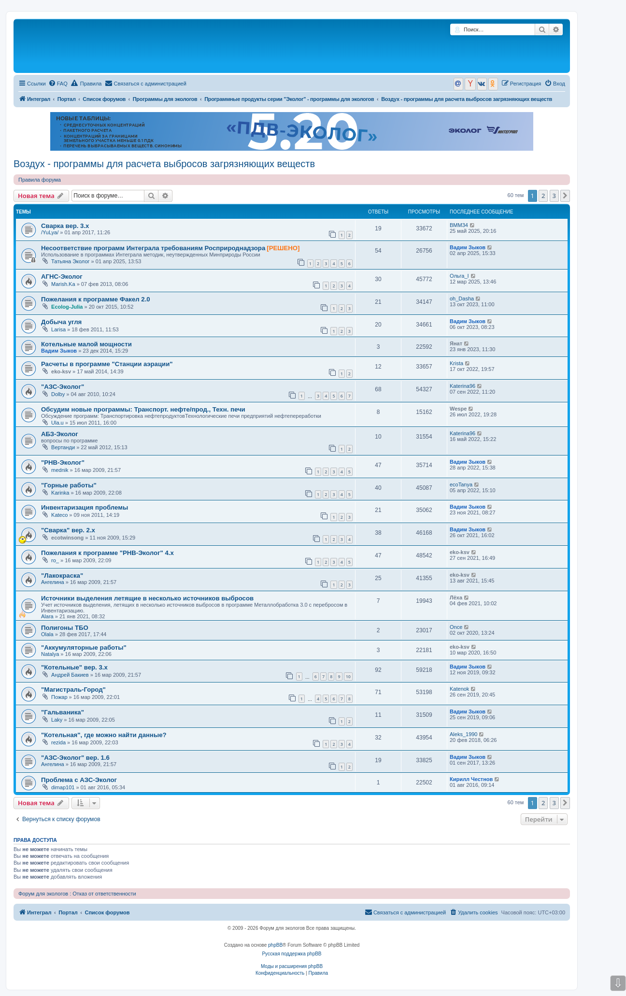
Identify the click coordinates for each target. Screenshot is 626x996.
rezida (58, 742)
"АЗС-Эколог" (62, 386)
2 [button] (543, 195)
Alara (47, 616)
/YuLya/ (49, 232)
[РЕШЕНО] (283, 248)
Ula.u (57, 423)
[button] (565, 195)
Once (456, 627)
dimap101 (62, 787)
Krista (456, 363)
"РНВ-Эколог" (63, 462)
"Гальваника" (62, 712)
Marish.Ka (63, 284)
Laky (56, 720)
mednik (59, 470)
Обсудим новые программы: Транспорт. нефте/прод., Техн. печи (143, 409)
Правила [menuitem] (86, 83)
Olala (47, 634)
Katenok (459, 689)
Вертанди (63, 447)
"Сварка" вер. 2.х (68, 530)
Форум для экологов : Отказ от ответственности (77, 893)
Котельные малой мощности (86, 344)
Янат (456, 343)
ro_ (55, 560)
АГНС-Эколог (62, 276)
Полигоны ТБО (64, 627)
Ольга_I (459, 276)
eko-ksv (61, 371)
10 (348, 676)
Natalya (50, 654)
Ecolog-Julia (67, 307)
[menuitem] (58, 83)
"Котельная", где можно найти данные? (104, 735)
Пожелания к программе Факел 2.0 (95, 299)
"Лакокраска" (62, 575)
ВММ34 (459, 225)
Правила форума (39, 180)
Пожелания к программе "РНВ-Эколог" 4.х (107, 552)
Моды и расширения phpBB (292, 966)
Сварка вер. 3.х (65, 225)
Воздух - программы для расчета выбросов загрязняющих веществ (164, 163)
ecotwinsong (67, 538)
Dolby (58, 394)
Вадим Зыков (467, 247)
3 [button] (554, 195)
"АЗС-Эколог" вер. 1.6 (75, 757)
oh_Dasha (462, 298)
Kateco (59, 515)
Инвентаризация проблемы (84, 507)
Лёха (456, 597)
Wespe (458, 409)
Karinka (60, 493)
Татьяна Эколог (70, 261)
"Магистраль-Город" (73, 689)
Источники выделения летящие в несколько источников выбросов (147, 598)
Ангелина (52, 582)
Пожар (59, 697)
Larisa (58, 329)
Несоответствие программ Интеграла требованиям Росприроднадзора (153, 248)
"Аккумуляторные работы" (84, 647)
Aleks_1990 (464, 734)
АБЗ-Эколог (59, 434)
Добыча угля (61, 322)
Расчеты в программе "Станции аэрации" (107, 364)
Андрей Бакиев (70, 675)
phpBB (275, 945)
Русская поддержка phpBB (291, 953)
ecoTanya (461, 484)
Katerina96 (462, 386)
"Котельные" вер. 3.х (74, 667)
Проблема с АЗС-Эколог (79, 779)
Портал (66, 99)
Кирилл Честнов (471, 779)
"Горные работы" (69, 485)
